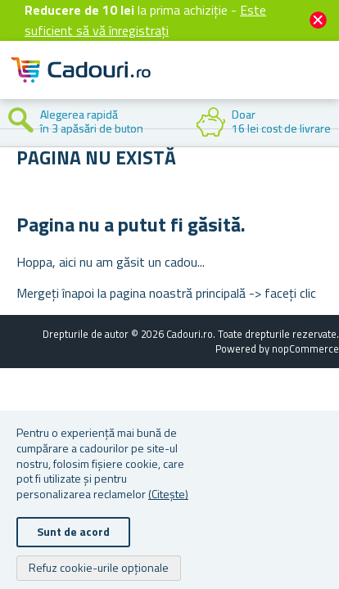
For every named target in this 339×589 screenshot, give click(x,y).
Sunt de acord (73, 531)
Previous (12, 122)
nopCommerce (305, 348)
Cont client (226, 83)
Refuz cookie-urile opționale (99, 567)
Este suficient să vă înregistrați (145, 20)
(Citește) (168, 493)
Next (326, 122)
